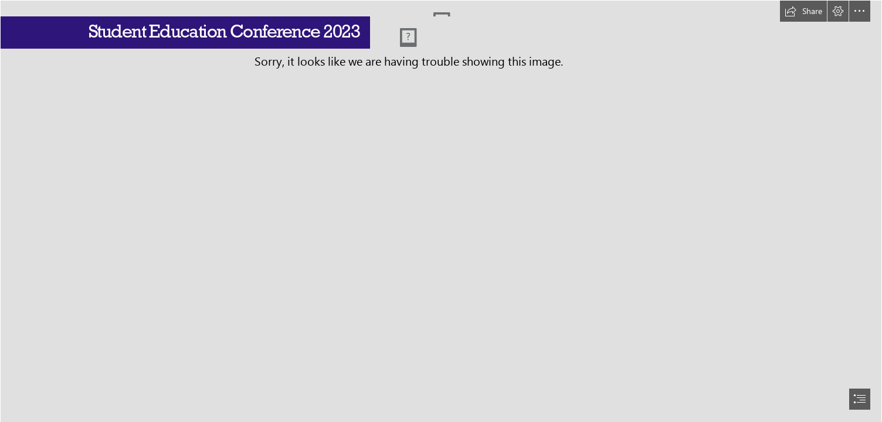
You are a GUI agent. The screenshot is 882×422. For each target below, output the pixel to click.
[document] (441, 211)
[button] (803, 11)
